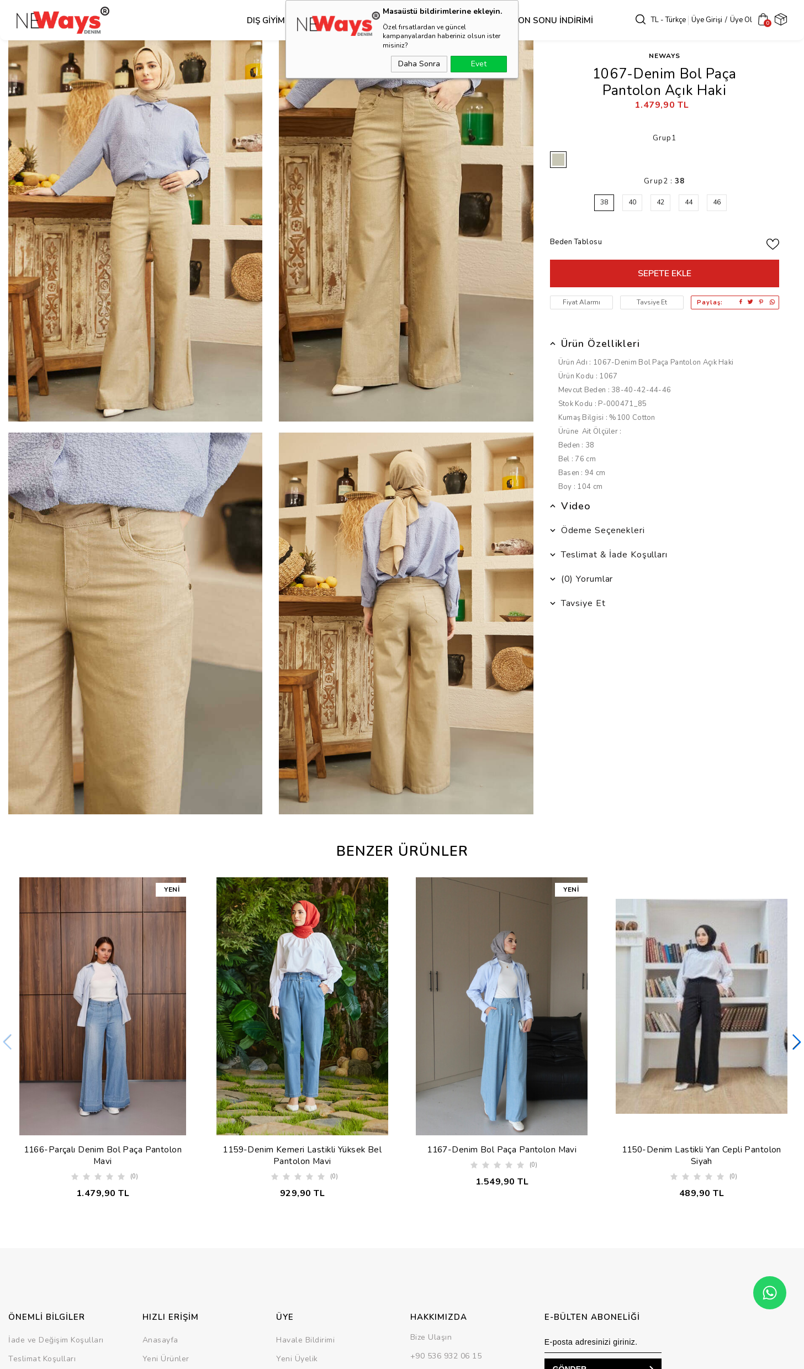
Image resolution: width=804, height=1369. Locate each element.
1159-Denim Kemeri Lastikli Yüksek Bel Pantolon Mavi (302, 1156)
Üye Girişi (706, 20)
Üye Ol (741, 20)
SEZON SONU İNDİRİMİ (529, 20)
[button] (796, 1043)
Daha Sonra (419, 64)
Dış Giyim (248, 20)
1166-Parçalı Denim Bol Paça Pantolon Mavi (103, 1156)
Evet (478, 64)
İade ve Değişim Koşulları (56, 1342)
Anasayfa (160, 1342)
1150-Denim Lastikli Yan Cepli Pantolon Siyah (701, 1156)
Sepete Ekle (664, 273)
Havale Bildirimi (305, 1342)
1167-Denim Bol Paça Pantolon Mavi (502, 1150)
